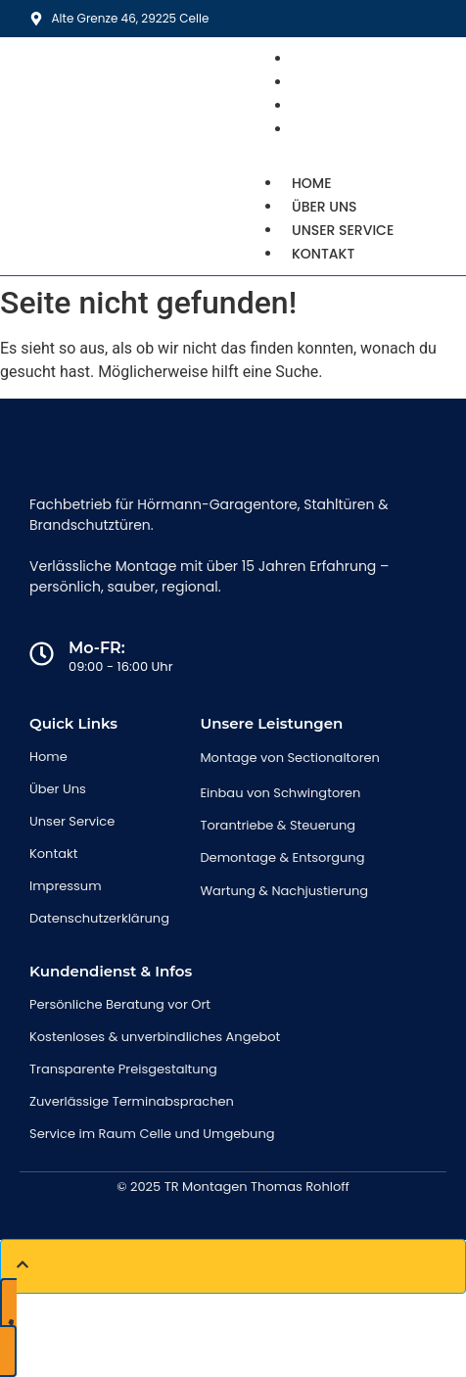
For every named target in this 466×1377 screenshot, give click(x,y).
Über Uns (57, 789)
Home (312, 183)
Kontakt (330, 129)
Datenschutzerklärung (99, 918)
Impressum (65, 886)
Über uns (324, 206)
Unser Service (343, 230)
